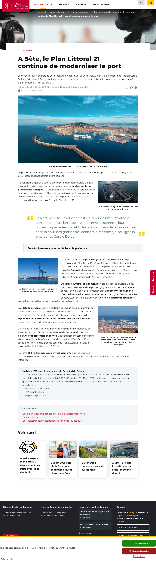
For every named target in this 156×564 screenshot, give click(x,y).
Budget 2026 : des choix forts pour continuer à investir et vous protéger (62, 468)
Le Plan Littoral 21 (31, 417)
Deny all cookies (139, 551)
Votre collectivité (58, 12)
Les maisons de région (132, 536)
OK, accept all (139, 543)
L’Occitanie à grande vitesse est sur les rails (92, 466)
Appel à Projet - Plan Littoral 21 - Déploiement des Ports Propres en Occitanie (30, 465)
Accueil (42, 12)
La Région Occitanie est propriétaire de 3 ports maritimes (53, 414)
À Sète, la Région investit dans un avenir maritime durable (122, 468)
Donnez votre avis (153, 282)
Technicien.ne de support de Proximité (94, 513)
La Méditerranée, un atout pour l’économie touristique (52, 421)
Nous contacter (129, 527)
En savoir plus (85, 533)
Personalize (139, 556)
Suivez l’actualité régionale (107, 12)
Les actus (130, 12)
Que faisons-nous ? (80, 12)
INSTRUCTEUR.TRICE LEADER (94, 524)
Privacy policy (8, 559)
